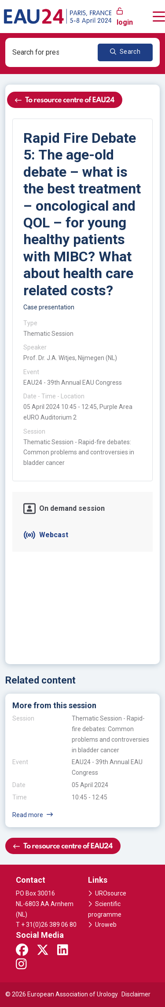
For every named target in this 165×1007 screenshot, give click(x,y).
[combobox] (41, 52)
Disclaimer (135, 994)
